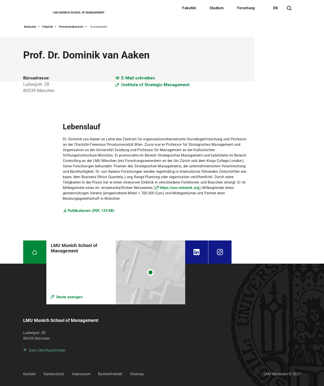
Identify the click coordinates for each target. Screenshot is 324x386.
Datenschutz (54, 374)
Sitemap (137, 374)
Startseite (30, 26)
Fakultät (47, 26)
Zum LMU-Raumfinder (47, 350)
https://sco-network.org (179, 188)
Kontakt (29, 374)
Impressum (81, 374)
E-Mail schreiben (138, 78)
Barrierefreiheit (110, 374)
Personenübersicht (71, 26)
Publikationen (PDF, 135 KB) (91, 211)
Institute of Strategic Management (155, 84)
